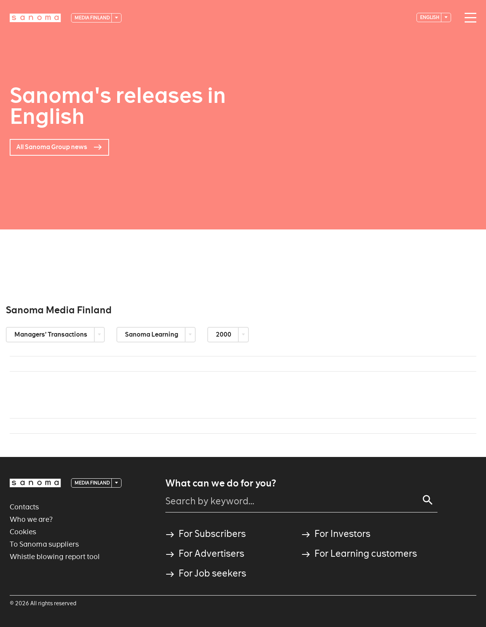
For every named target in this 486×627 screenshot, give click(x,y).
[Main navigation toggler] (468, 18)
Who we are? (31, 519)
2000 (224, 334)
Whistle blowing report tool (55, 556)
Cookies (23, 531)
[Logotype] (35, 18)
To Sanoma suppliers (44, 544)
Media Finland (93, 18)
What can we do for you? (220, 483)
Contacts (24, 506)
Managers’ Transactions (51, 334)
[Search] (427, 500)
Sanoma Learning (152, 334)
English (430, 17)
